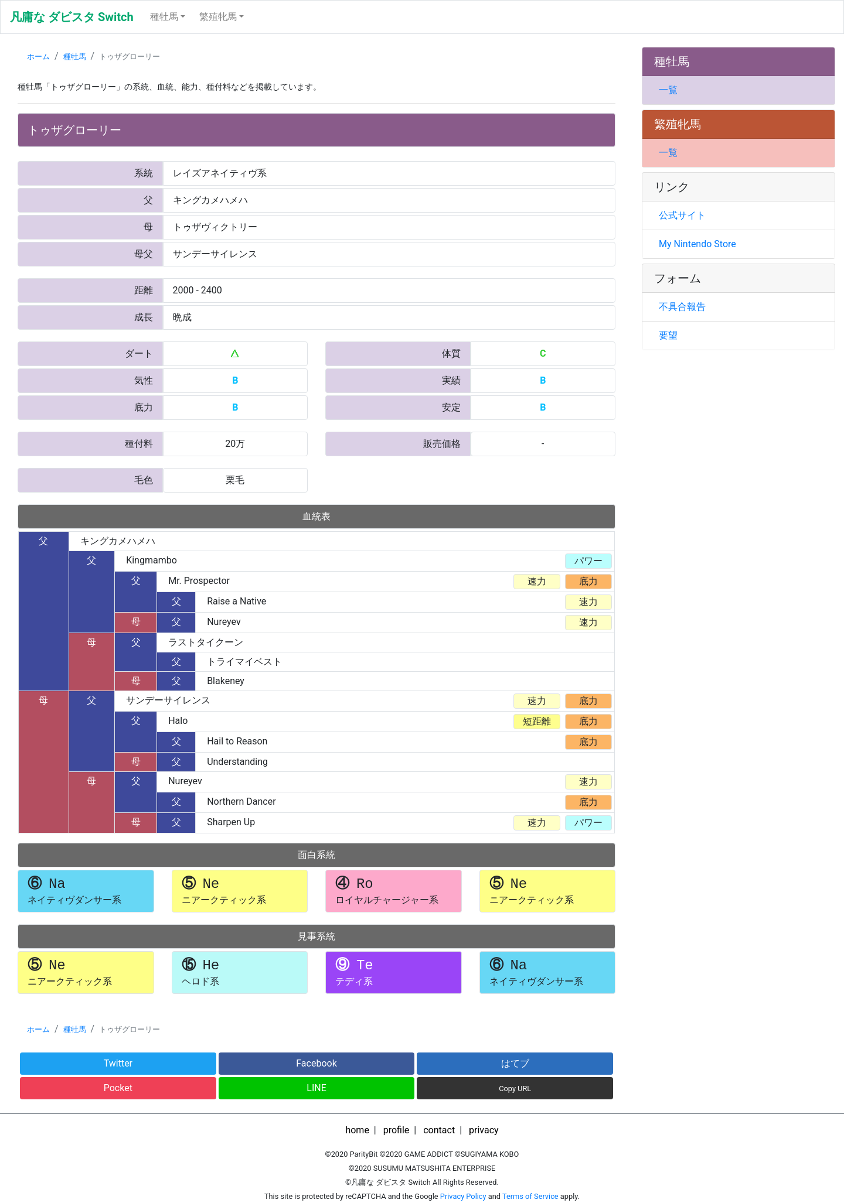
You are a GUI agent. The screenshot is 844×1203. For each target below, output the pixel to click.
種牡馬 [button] (164, 16)
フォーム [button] (677, 278)
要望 (668, 335)
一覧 (668, 89)
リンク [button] (671, 187)
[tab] (738, 61)
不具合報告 (682, 306)
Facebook (316, 1063)
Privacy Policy (463, 1196)
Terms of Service (530, 1196)
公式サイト (682, 215)
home (357, 1130)
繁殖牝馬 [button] (218, 16)
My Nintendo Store (697, 244)
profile (396, 1130)
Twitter (118, 1063)
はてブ (515, 1063)
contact (439, 1130)
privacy (484, 1130)
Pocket (118, 1087)
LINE (316, 1087)
